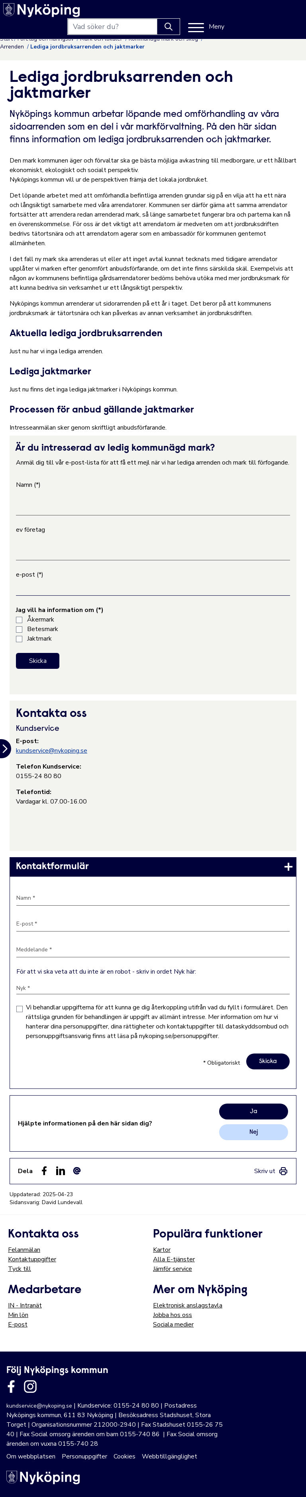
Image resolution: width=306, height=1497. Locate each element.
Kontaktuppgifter (32, 1259)
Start (6, 39)
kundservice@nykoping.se (51, 750)
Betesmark (42, 629)
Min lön (18, 1315)
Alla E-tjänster (174, 1259)
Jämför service (172, 1269)
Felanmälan (24, 1249)
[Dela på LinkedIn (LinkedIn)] (60, 1170)
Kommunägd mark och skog (164, 39)
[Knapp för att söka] (242, 13)
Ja (253, 1111)
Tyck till (19, 1269)
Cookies (124, 1456)
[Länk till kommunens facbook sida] (11, 1386)
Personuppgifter (84, 1456)
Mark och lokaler (102, 39)
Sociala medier (173, 1324)
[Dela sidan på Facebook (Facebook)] (44, 1170)
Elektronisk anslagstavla (187, 1305)
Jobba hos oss (172, 1315)
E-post (17, 1324)
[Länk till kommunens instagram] (30, 1386)
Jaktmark (39, 638)
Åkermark (40, 619)
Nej (253, 1132)
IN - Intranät (25, 1305)
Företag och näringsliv (46, 39)
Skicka (38, 661)
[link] (153, 866)
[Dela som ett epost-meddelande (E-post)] (77, 1170)
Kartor (162, 1249)
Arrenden (13, 46)
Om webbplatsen (30, 1456)
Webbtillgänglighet (169, 1456)
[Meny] (280, 12)
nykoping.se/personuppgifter (178, 1036)
